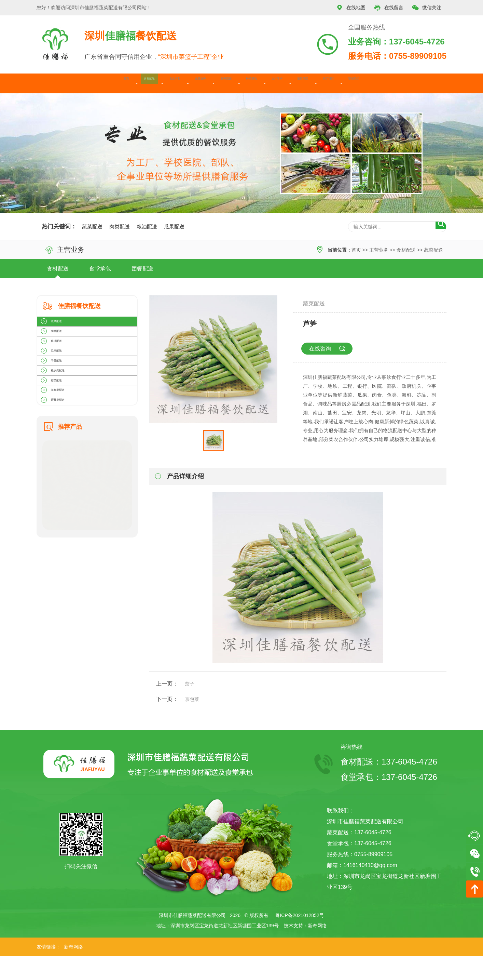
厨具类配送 (63, 476)
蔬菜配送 (92, 226)
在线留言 (388, 7)
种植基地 (257, 83)
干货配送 (60, 401)
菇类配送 (60, 439)
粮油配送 (147, 226)
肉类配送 (119, 226)
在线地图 (350, 7)
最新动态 (342, 83)
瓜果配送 (174, 226)
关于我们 (385, 83)
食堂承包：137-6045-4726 (389, 777)
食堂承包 (130, 83)
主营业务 (172, 83)
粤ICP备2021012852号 (299, 915)
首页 (50, 83)
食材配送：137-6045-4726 (389, 761)
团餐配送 (142, 268)
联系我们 (427, 83)
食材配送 (87, 83)
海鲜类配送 (63, 457)
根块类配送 (63, 420)
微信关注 (426, 7)
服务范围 (215, 83)
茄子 (189, 684)
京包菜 (192, 699)
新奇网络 (317, 925)
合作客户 (300, 83)
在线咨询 (331, 349)
